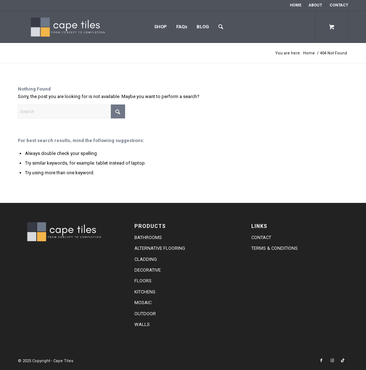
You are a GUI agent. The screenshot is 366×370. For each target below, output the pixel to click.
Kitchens (144, 291)
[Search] (221, 27)
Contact (339, 5)
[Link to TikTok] (342, 360)
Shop (160, 26)
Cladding (145, 259)
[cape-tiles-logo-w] (70, 27)
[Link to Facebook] (321, 360)
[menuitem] (295, 5)
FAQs (181, 26)
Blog (203, 26)
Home (295, 5)
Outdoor (145, 313)
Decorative (147, 270)
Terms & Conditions (274, 248)
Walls (142, 324)
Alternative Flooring (159, 248)
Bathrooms (148, 237)
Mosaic (143, 302)
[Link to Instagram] (332, 360)
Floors (143, 280)
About (315, 5)
